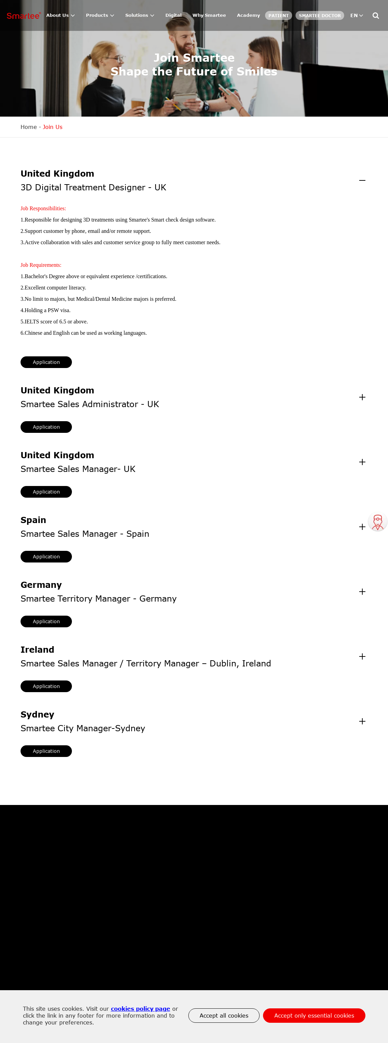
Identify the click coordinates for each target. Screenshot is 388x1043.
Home (29, 127)
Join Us (52, 127)
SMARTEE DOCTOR (320, 15)
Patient (278, 15)
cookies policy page (140, 1009)
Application (46, 362)
